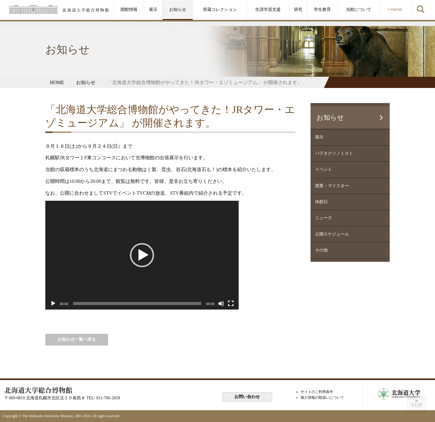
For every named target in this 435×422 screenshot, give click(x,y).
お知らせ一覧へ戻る (77, 339)
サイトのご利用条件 (317, 392)
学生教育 (322, 9)
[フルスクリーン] (231, 303)
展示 (153, 9)
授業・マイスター (332, 185)
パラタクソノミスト (334, 153)
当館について (358, 9)
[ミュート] (221, 303)
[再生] (53, 303)
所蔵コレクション (220, 9)
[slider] (137, 303)
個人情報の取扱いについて (322, 397)
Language (395, 9)
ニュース (323, 218)
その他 (321, 250)
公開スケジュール (332, 234)
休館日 (321, 202)
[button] (142, 255)
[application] (142, 255)
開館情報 (129, 9)
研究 (298, 9)
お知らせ (177, 9)
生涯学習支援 (268, 9)
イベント (323, 169)
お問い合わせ (247, 396)
